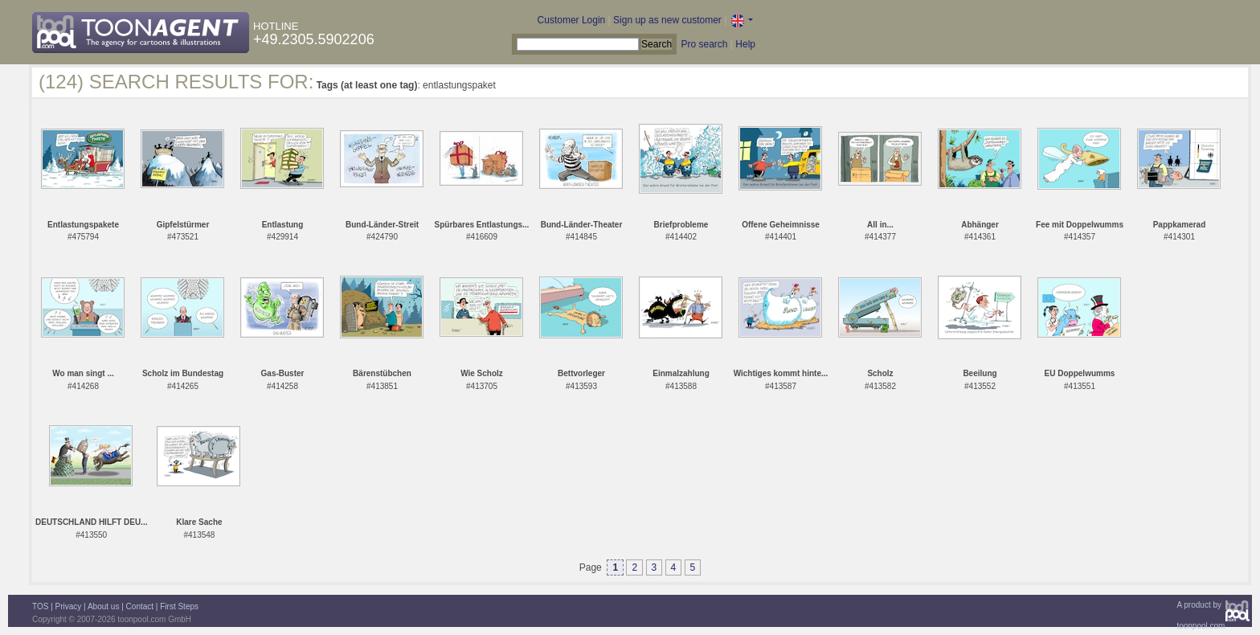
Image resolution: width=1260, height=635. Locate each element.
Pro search (704, 44)
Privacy (68, 606)
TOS (40, 606)
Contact (139, 606)
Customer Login (572, 20)
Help (745, 44)
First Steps (179, 606)
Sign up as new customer (667, 20)
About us (103, 606)
